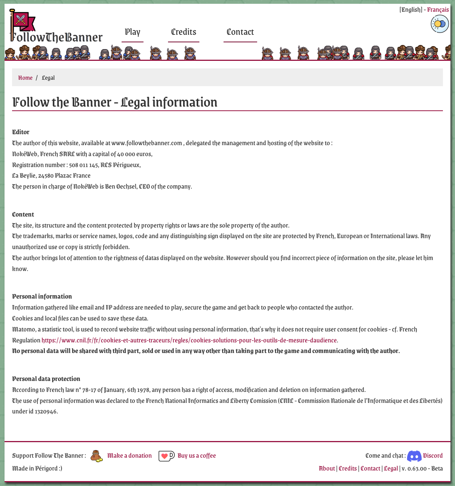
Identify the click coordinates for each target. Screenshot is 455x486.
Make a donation (119, 455)
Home (25, 77)
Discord (425, 455)
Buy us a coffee (186, 455)
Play (132, 31)
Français (438, 9)
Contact (240, 31)
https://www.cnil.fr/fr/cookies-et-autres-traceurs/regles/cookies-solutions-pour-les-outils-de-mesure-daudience (189, 339)
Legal (391, 468)
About (327, 468)
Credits (183, 31)
